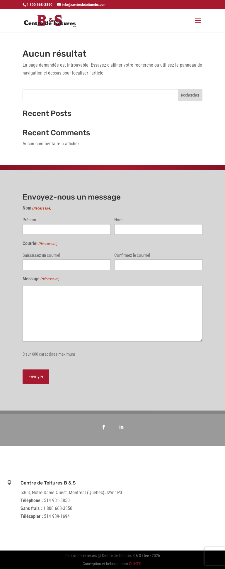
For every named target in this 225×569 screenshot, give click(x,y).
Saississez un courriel (41, 255)
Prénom (29, 219)
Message (41, 279)
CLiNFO (135, 563)
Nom (118, 219)
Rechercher (190, 95)
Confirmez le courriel (132, 255)
